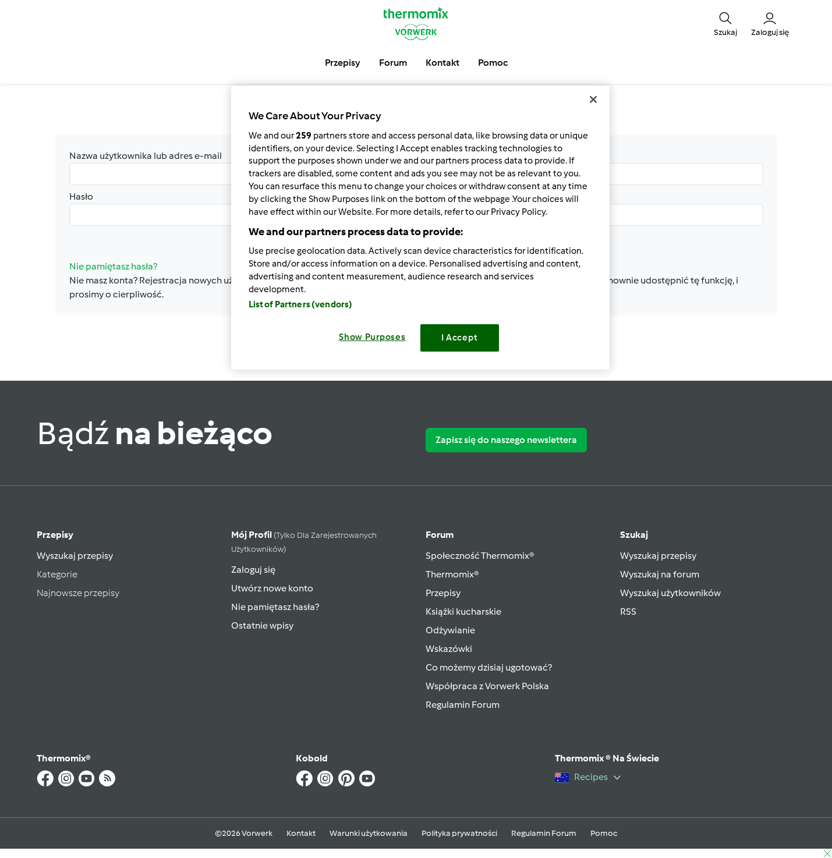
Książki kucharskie (463, 611)
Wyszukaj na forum (659, 574)
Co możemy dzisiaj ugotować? (489, 667)
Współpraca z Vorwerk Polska (487, 686)
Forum (440, 534)
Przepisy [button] (342, 62)
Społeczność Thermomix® (480, 555)
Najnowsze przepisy (78, 592)
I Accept (459, 337)
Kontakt (301, 833)
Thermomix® (452, 574)
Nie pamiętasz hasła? (275, 606)
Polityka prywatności (459, 833)
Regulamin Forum (463, 704)
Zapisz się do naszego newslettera (506, 439)
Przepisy (55, 534)
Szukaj (634, 534)
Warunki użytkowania (369, 833)
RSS (628, 611)
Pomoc (603, 833)
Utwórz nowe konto (272, 588)
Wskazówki (449, 648)
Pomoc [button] (493, 62)
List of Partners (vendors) (301, 304)
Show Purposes (372, 337)
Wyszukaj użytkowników (670, 592)
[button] (725, 23)
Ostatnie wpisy (262, 625)
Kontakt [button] (442, 62)
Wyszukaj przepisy (75, 555)
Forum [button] (393, 62)
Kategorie (57, 574)
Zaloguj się (253, 569)
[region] (420, 227)
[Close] (593, 99)
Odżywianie (450, 630)
